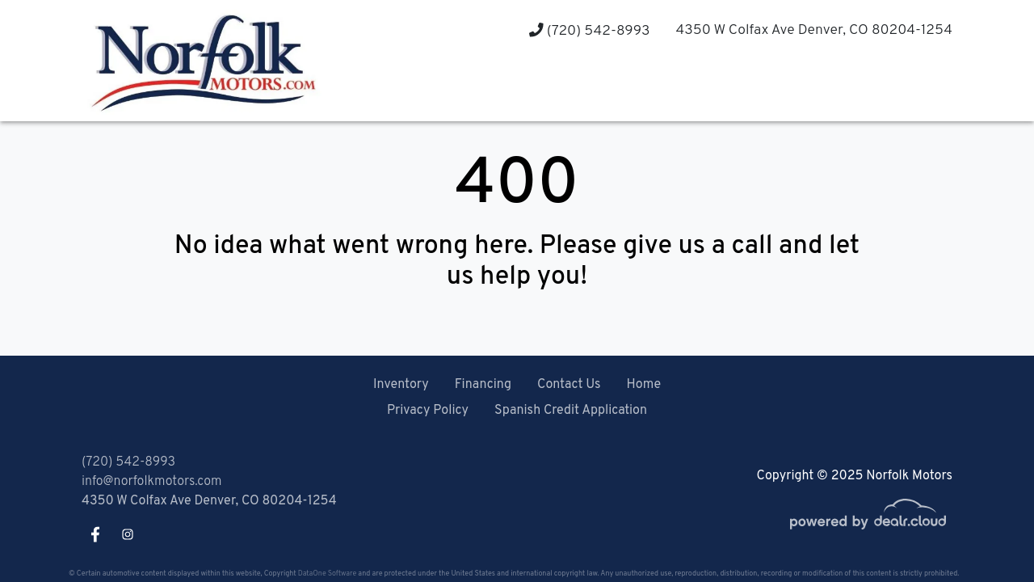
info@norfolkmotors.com (151, 482)
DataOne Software (327, 573)
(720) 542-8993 (589, 31)
